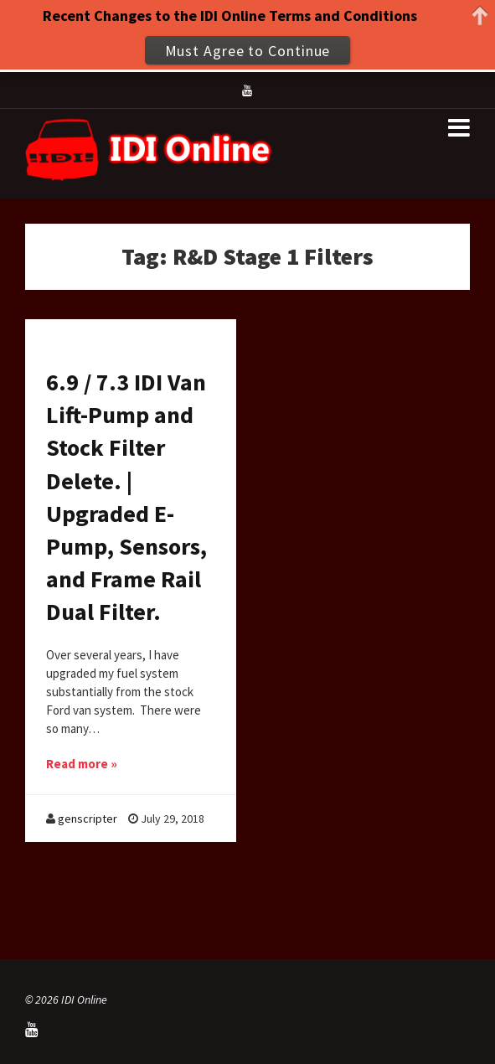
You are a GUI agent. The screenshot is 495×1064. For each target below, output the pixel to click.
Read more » (81, 764)
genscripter (87, 818)
